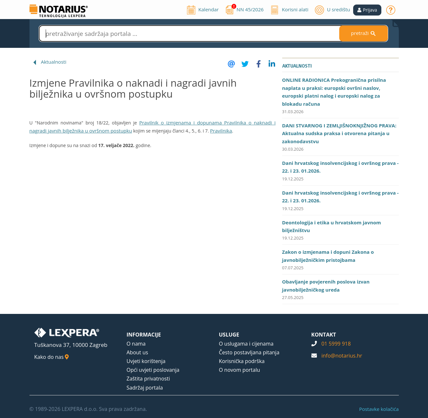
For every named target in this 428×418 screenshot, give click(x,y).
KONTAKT (323, 334)
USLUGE (229, 334)
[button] (367, 10)
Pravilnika (221, 130)
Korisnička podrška (242, 361)
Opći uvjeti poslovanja (153, 369)
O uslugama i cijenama (246, 343)
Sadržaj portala (145, 387)
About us (137, 352)
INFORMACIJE (144, 334)
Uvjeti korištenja (146, 361)
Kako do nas (51, 356)
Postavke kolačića (379, 409)
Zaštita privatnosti (148, 378)
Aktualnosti (53, 62)
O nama (136, 343)
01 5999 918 (336, 343)
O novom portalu (239, 369)
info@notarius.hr (341, 355)
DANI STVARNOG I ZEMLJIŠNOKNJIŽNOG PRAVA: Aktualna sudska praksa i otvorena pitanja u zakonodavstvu (339, 133)
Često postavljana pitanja (249, 352)
